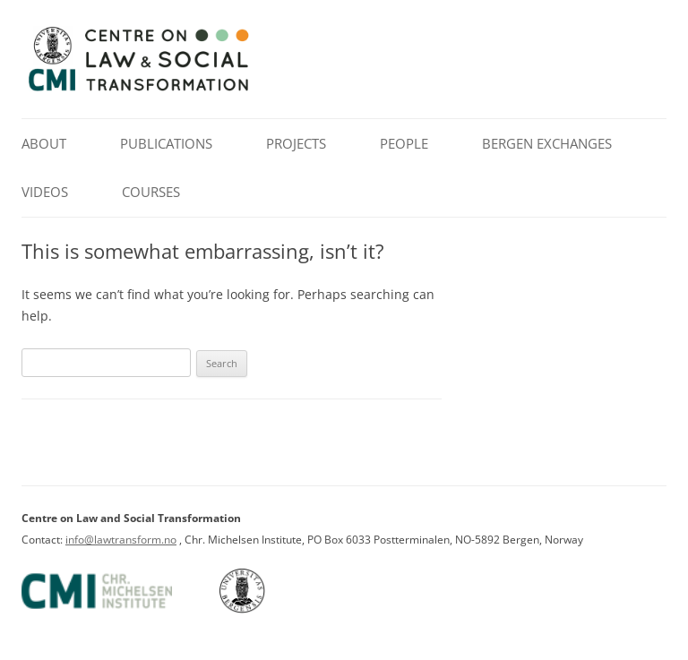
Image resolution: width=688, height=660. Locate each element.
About (44, 143)
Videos (45, 192)
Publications (166, 143)
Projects (296, 143)
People (404, 143)
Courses (151, 192)
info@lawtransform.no (120, 539)
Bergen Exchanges (547, 143)
